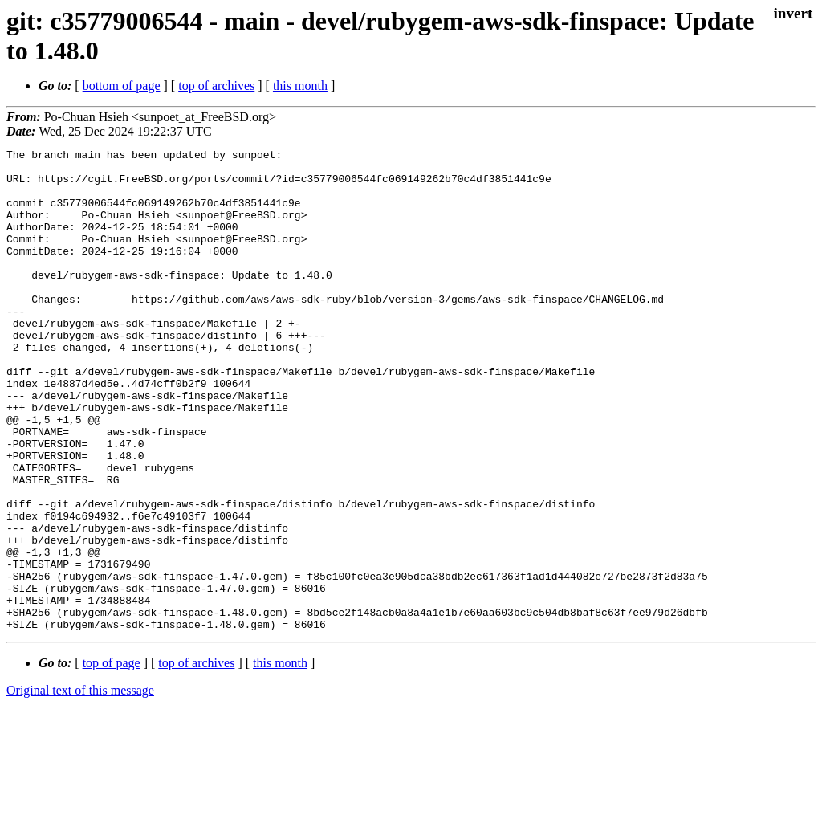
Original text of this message (80, 786)
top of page (111, 759)
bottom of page (122, 85)
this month (300, 85)
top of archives (216, 85)
